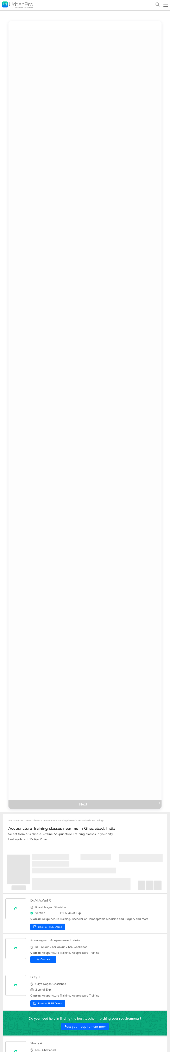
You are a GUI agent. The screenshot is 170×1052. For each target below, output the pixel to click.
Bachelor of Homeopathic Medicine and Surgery (104, 919)
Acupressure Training (86, 953)
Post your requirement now (85, 1026)
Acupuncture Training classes (24, 820)
